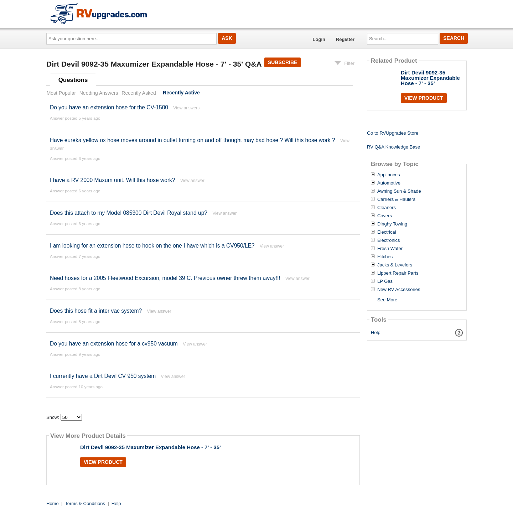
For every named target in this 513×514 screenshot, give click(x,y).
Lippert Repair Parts (398, 273)
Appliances (388, 174)
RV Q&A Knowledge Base (393, 147)
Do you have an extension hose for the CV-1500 (109, 107)
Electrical (386, 232)
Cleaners (386, 207)
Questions (73, 80)
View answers (186, 107)
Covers (384, 215)
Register (345, 39)
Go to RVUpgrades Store (392, 133)
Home (52, 503)
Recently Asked (138, 93)
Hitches (385, 256)
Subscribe (282, 62)
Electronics (388, 240)
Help (375, 332)
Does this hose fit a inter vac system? (97, 311)
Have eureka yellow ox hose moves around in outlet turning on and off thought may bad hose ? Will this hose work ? (192, 140)
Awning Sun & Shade (399, 191)
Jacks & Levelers (394, 265)
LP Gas (385, 281)
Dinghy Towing (392, 224)
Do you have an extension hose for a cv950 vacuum (114, 344)
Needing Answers (98, 93)
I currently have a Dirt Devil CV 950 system (103, 376)
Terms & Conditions (85, 503)
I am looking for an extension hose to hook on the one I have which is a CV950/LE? (153, 246)
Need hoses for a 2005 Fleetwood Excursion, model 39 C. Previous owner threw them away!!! (165, 278)
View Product (103, 462)
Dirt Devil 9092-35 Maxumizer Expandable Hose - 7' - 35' (150, 447)
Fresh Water (390, 248)
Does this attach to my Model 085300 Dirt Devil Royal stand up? (128, 213)
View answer (192, 180)
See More (387, 299)
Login (319, 39)
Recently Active (181, 93)
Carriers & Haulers (396, 199)
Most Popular (61, 93)
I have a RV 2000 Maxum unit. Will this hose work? (112, 180)
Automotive (388, 183)
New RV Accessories (398, 289)
